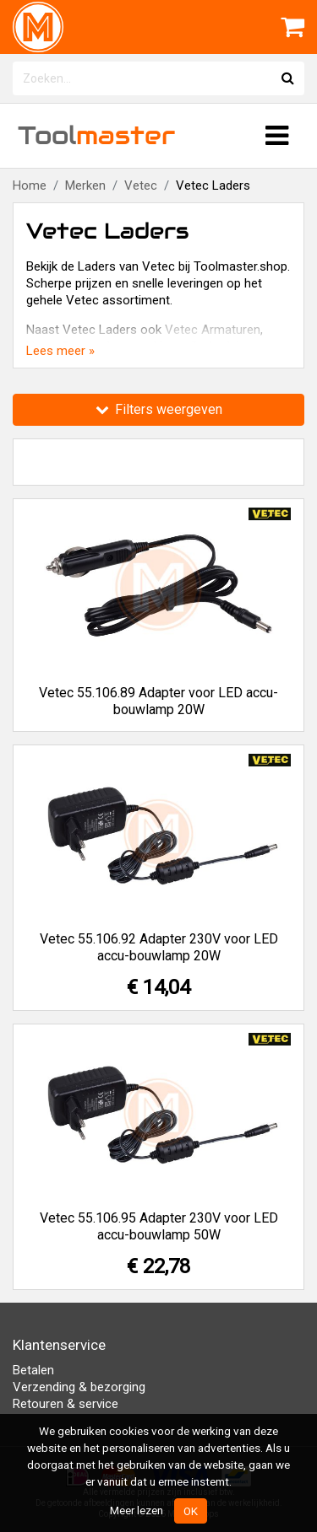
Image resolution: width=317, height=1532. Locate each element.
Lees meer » (60, 350)
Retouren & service (65, 1403)
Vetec (140, 185)
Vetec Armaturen (212, 329)
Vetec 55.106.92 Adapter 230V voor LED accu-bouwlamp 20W (159, 947)
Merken (85, 185)
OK (190, 1511)
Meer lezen (136, 1510)
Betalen (33, 1370)
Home (29, 185)
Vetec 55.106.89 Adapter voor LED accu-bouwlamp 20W (158, 701)
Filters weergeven (159, 409)
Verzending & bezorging (79, 1387)
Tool (96, 135)
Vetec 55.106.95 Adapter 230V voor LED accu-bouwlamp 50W (159, 1226)
